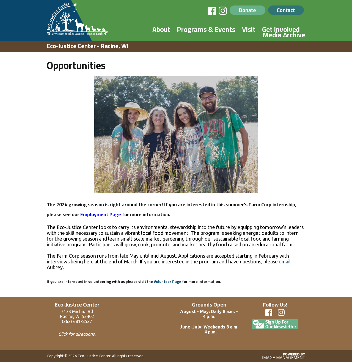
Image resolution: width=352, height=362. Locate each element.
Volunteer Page (167, 281)
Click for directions (76, 334)
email (285, 261)
